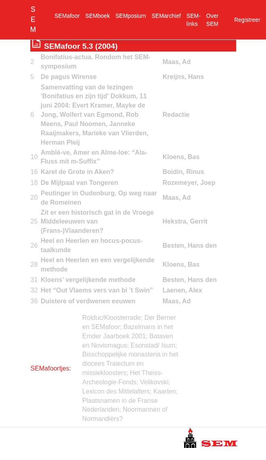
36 (34, 301)
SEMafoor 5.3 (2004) (80, 46)
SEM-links (193, 19)
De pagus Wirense (69, 76)
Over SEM (212, 19)
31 (34, 279)
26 (34, 245)
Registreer (247, 20)
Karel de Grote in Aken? (77, 171)
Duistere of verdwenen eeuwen (88, 301)
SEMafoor (67, 15)
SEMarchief (166, 15)
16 (34, 171)
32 (34, 290)
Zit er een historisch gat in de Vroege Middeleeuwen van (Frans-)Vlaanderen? (97, 221)
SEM (33, 19)
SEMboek (97, 15)
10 (34, 156)
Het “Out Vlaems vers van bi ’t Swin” (97, 290)
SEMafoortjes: (51, 368)
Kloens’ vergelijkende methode (88, 279)
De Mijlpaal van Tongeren (79, 182)
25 (34, 221)
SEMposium (130, 15)
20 (34, 197)
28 (34, 264)
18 (34, 182)
